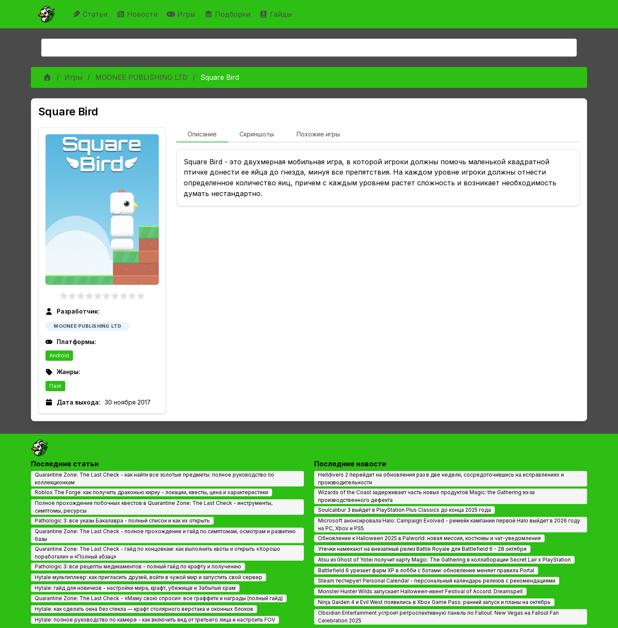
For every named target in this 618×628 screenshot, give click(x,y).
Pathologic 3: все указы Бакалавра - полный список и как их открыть (122, 520)
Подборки (228, 14)
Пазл (55, 386)
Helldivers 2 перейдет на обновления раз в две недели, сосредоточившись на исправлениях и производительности (441, 478)
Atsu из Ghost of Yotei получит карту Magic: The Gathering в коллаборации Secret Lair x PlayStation (444, 559)
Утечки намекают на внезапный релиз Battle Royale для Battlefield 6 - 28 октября (422, 549)
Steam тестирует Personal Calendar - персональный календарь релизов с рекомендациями (436, 580)
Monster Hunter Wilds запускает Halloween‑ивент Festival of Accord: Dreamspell (420, 591)
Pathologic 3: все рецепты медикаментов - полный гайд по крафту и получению (138, 566)
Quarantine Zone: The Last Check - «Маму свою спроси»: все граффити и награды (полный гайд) (159, 598)
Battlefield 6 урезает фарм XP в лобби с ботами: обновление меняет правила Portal (426, 570)
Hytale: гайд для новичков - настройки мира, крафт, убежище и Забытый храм (135, 588)
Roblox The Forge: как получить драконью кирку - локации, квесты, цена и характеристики (151, 492)
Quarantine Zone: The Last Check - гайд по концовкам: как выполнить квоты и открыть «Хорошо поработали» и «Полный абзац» (157, 553)
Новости (138, 14)
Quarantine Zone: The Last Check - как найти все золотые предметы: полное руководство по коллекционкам (154, 478)
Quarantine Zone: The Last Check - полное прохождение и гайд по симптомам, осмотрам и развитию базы (165, 535)
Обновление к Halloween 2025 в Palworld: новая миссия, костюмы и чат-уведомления (429, 538)
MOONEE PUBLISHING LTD (141, 77)
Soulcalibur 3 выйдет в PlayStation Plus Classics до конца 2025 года (404, 510)
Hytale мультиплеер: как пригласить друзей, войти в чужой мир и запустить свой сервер (148, 577)
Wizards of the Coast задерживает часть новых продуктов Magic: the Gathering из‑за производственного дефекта (426, 496)
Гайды (276, 14)
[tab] (202, 134)
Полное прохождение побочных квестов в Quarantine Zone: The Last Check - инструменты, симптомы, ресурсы (154, 507)
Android (59, 355)
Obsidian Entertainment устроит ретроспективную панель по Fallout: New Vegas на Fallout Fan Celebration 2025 (438, 617)
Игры (182, 14)
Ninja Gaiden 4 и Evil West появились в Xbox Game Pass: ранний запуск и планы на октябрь (434, 602)
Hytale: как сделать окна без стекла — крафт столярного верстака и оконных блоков (144, 609)
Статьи (90, 14)
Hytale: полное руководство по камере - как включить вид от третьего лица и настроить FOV (155, 619)
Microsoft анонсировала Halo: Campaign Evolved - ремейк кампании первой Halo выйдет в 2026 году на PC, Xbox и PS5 (449, 524)
